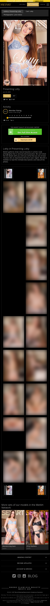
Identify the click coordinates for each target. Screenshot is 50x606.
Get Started (33, 4)
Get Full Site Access (24, 132)
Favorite (7, 96)
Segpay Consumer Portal (36, 602)
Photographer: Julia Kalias (13, 15)
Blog (33, 575)
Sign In (42, 4)
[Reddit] (24, 575)
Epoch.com (44, 600)
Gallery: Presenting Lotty (12, 11)
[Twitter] (14, 575)
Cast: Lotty (29, 11)
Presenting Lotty (11, 89)
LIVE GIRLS (22, 4)
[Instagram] (19, 575)
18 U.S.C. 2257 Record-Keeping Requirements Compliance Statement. (25, 592)
